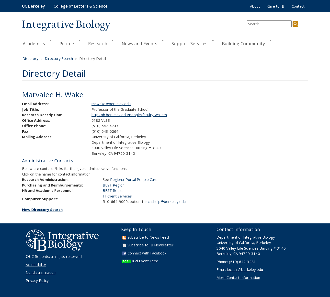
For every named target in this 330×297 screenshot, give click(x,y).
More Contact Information (238, 277)
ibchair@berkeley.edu (245, 269)
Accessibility (36, 264)
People (67, 42)
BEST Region (114, 185)
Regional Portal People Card (134, 179)
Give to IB (275, 6)
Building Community (244, 42)
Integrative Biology (66, 24)
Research (99, 42)
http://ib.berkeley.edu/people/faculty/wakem (129, 114)
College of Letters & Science (81, 6)
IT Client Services (117, 196)
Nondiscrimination (41, 272)
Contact (298, 6)
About (255, 6)
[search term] (269, 23)
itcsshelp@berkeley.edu (166, 201)
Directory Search (59, 58)
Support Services (190, 42)
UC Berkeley (33, 6)
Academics (37, 42)
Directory (30, 58)
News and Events (140, 42)
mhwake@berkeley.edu (111, 103)
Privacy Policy (37, 280)
